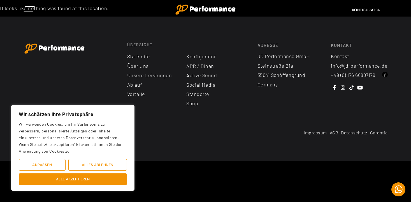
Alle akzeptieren (73, 179)
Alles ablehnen (97, 164)
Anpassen (42, 164)
